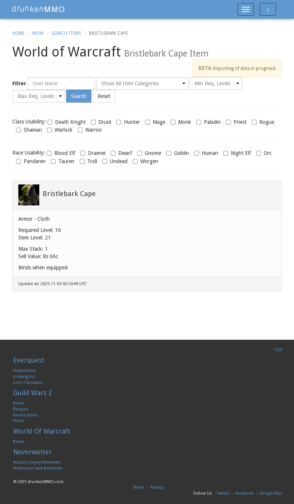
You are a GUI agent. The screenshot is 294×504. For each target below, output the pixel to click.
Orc (264, 153)
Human (206, 153)
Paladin (208, 122)
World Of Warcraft (41, 431)
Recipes (20, 409)
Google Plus (270, 493)
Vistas (19, 420)
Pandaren (31, 161)
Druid (101, 122)
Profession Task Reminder (38, 468)
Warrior (90, 130)
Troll (88, 161)
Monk (181, 122)
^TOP (277, 350)
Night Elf (237, 153)
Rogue (263, 122)
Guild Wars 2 (32, 393)
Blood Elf (61, 153)
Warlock (60, 130)
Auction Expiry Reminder (37, 462)
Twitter (223, 493)
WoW (38, 33)
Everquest (28, 360)
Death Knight (67, 122)
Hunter (128, 122)
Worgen (145, 161)
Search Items (66, 33)
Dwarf (121, 153)
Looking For (24, 376)
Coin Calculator (28, 382)
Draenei (92, 153)
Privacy (156, 487)
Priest (236, 122)
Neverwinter (32, 452)
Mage (155, 122)
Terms (138, 487)
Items (18, 403)
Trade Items (24, 370)
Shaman (29, 130)
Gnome (149, 153)
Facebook (244, 493)
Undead (115, 161)
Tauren (62, 161)
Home (18, 33)
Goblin (177, 153)
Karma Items (25, 415)
